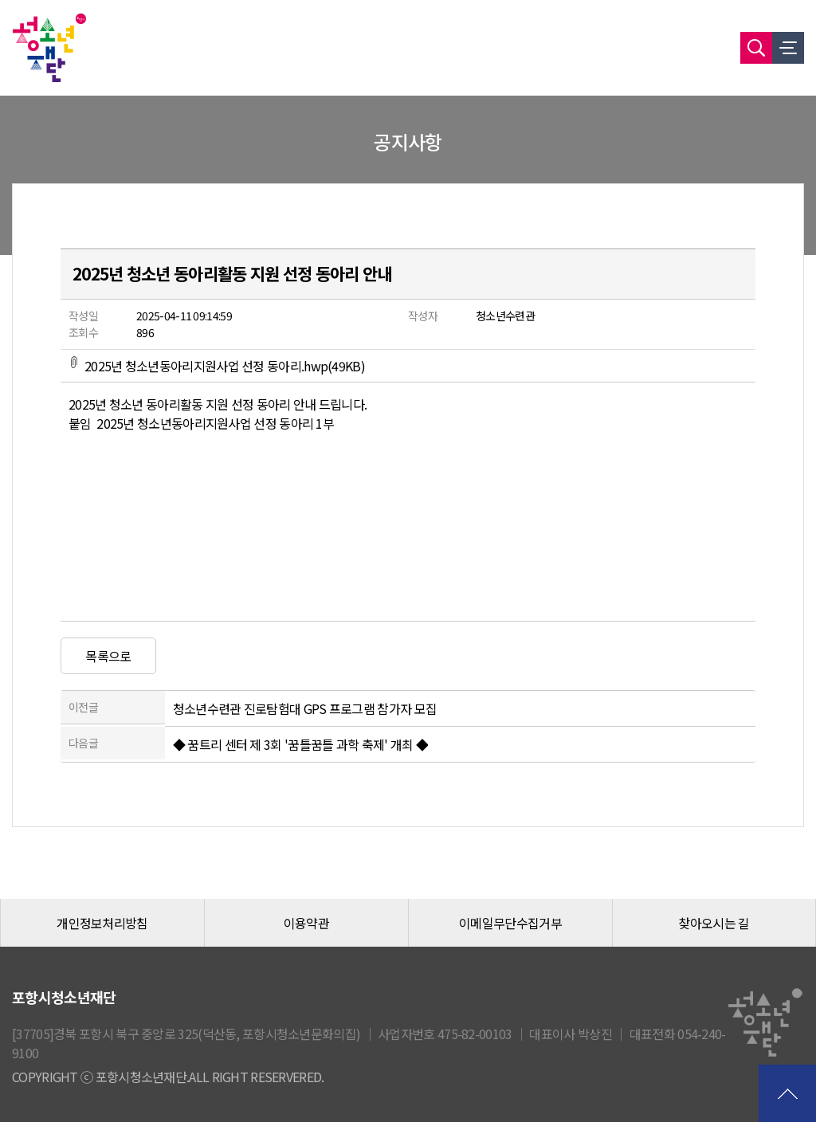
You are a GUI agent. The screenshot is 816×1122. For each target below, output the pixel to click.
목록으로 (108, 655)
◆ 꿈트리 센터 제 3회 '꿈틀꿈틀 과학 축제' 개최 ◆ (300, 744)
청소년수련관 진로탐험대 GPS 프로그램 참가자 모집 (305, 708)
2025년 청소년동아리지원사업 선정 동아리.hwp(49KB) (217, 365)
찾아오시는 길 (713, 922)
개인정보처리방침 (102, 922)
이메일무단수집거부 (510, 922)
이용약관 (306, 922)
